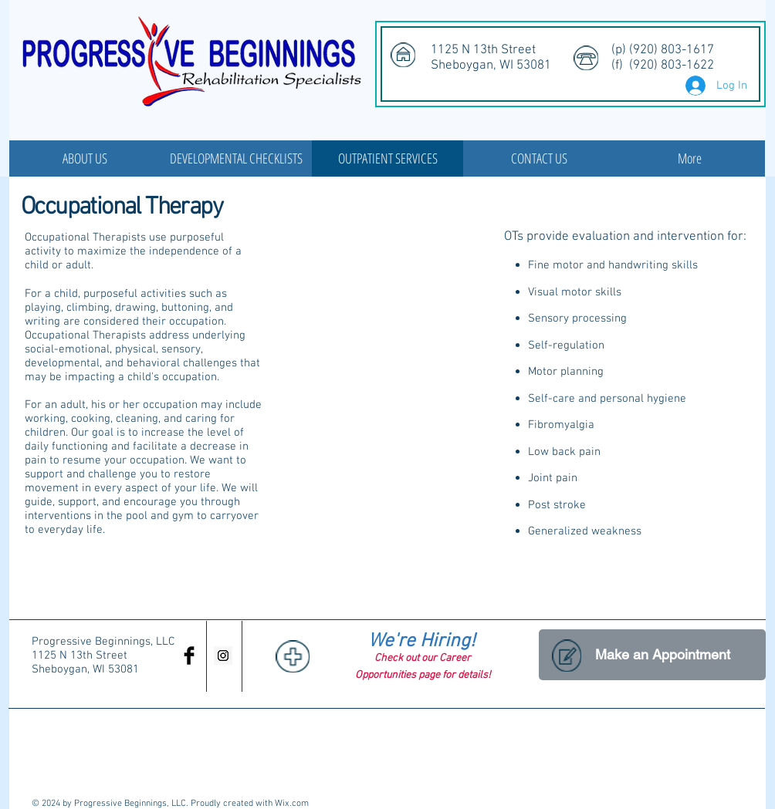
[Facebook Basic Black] (189, 655)
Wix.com (292, 803)
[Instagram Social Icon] (223, 655)
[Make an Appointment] (652, 654)
